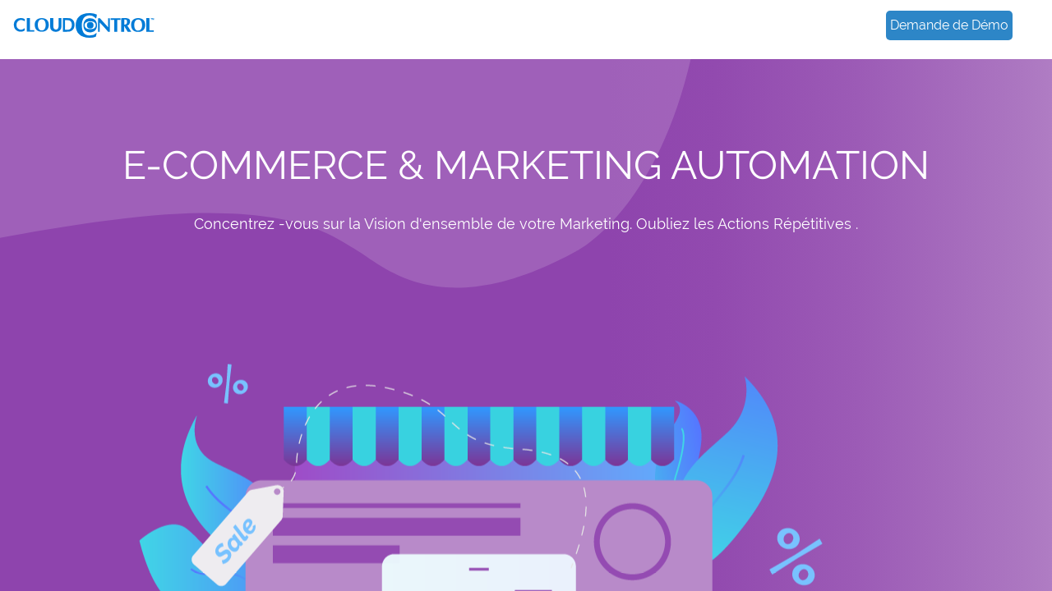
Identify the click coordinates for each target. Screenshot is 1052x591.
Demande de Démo (949, 25)
